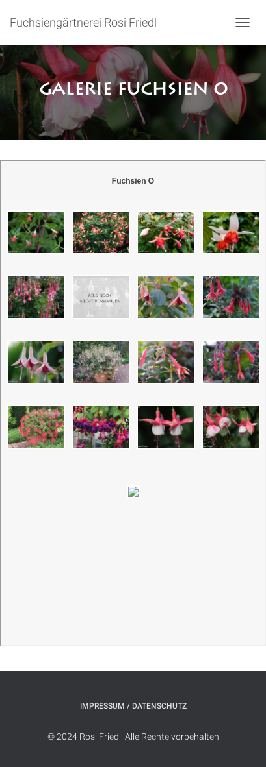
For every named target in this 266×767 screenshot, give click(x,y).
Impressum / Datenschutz (133, 706)
